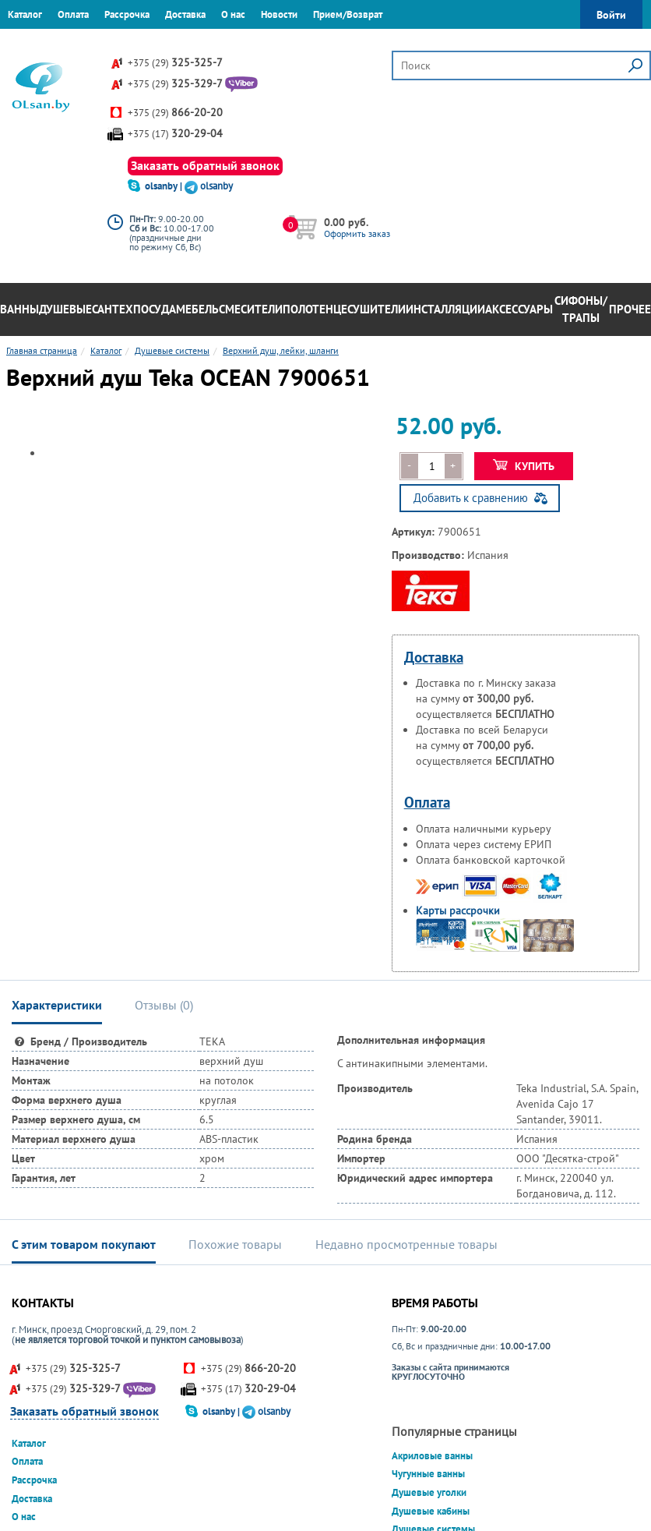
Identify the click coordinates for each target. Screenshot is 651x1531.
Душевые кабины (431, 1511)
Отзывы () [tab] (164, 1005)
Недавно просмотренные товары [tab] (406, 1244)
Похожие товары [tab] (235, 1244)
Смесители (251, 309)
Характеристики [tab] (57, 1005)
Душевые (65, 309)
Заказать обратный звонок (205, 165)
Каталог (25, 14)
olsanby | (165, 186)
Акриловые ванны (432, 1455)
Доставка (185, 14)
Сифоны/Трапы (580, 309)
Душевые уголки (429, 1492)
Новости (279, 14)
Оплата (73, 14)
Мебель (197, 309)
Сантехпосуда (134, 309)
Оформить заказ (357, 233)
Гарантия (27, 42)
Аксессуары (519, 309)
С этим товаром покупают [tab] (84, 1244)
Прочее (630, 309)
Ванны (19, 309)
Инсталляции (445, 309)
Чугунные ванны (428, 1473)
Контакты (82, 42)
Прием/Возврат (347, 14)
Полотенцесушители (344, 309)
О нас (233, 14)
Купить (523, 466)
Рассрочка (127, 14)
